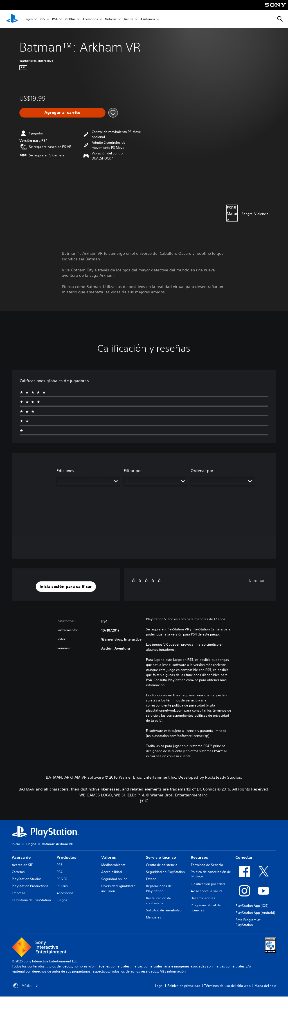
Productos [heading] (66, 857)
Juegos (27, 19)
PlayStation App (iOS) (251, 905)
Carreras (18, 871)
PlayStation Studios (27, 878)
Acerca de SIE (22, 864)
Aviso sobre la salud (206, 891)
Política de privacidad (183, 985)
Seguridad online (114, 878)
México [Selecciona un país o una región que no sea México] (25, 986)
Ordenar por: (203, 470)
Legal (159, 985)
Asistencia (147, 19)
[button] (66, 586)
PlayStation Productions (30, 886)
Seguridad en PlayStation (165, 871)
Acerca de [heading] (21, 857)
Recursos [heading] (199, 857)
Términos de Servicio (207, 864)
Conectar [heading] (244, 857)
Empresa (18, 893)
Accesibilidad (111, 871)
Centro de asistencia (161, 864)
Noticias (110, 19)
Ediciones (65, 470)
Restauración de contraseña (158, 900)
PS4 (55, 19)
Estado (151, 878)
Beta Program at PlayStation (247, 922)
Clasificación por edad (208, 884)
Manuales (153, 917)
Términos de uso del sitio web (227, 985)
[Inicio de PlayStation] (12, 19)
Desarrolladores (203, 898)
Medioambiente (113, 864)
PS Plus (70, 19)
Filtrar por (133, 470)
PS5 (42, 19)
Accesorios (90, 19)
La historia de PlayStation (31, 900)
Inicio (16, 844)
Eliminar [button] (256, 580)
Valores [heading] (108, 857)
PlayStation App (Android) (255, 912)
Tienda (128, 19)
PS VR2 (62, 878)
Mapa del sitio (265, 985)
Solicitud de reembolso (163, 910)
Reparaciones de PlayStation (159, 888)
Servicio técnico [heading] (161, 857)
